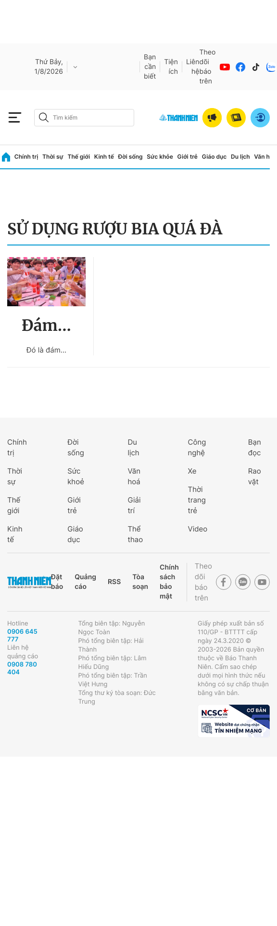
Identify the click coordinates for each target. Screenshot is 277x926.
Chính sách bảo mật (169, 581)
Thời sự (52, 156)
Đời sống (130, 156)
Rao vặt (254, 476)
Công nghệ (197, 447)
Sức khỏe (160, 156)
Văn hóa (265, 156)
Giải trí (133, 505)
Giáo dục (214, 156)
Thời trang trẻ (197, 500)
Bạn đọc (254, 447)
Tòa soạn (140, 582)
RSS (114, 582)
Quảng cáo (85, 582)
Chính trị (26, 156)
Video (198, 528)
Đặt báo (57, 582)
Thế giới (78, 156)
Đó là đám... (46, 349)
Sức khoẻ (75, 476)
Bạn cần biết (150, 66)
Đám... (46, 325)
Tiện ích (171, 66)
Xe (192, 471)
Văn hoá (133, 476)
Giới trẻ (187, 156)
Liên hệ (193, 66)
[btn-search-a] (44, 117)
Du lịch (240, 156)
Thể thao (135, 534)
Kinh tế (104, 156)
